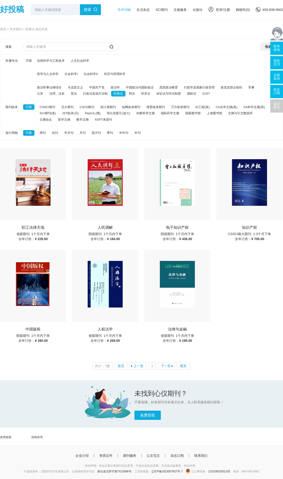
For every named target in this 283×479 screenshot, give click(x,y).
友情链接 (5, 437)
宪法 (74, 93)
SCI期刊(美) (48, 113)
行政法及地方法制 (95, 93)
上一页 (138, 366)
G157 (206, 93)
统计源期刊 (108, 107)
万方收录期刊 (180, 107)
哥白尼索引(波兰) (118, 113)
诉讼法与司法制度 (168, 93)
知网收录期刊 (131, 107)
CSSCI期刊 (47, 107)
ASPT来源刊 (103, 119)
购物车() (243, 10)
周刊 (43, 133)
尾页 (183, 366)
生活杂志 (143, 10)
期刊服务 (129, 455)
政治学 (115, 87)
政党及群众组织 (231, 87)
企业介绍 (82, 455)
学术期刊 (16, 29)
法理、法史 (57, 93)
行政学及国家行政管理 (199, 87)
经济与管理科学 (114, 74)
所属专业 (11, 60)
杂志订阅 (177, 455)
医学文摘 (64, 119)
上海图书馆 (214, 113)
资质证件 (105, 455)
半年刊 (123, 133)
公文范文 (153, 455)
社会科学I (71, 74)
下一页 (166, 366)
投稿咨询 (37, 437)
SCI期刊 (162, 10)
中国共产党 (96, 87)
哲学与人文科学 (47, 74)
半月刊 (68, 133)
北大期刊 (67, 107)
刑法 (132, 93)
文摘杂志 (46, 119)
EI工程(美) (203, 107)
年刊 (137, 133)
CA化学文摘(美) (226, 107)
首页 (3, 29)
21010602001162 (219, 471)
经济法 (145, 93)
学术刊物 (124, 10)
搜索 (87, 10)
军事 (251, 87)
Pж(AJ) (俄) (92, 113)
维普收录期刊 (155, 107)
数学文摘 (82, 119)
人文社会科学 (80, 60)
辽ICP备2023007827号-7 (167, 471)
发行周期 (11, 133)
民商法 (118, 93)
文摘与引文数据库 (240, 113)
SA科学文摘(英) (254, 107)
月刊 (82, 133)
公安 (40, 93)
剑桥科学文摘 (145, 113)
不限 (29, 60)
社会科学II (91, 74)
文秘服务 (180, 10)
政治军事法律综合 (49, 87)
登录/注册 (219, 10)
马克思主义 (75, 87)
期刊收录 (11, 107)
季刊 (110, 133)
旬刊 (55, 133)
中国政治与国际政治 (140, 87)
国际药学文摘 (170, 113)
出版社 (198, 10)
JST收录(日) (70, 113)
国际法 (191, 93)
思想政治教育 (168, 87)
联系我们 (201, 455)
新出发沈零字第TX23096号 (114, 471)
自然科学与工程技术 (51, 60)
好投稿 (12, 9)
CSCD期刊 (87, 107)
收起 (268, 46)
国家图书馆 (193, 113)
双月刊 (96, 133)
